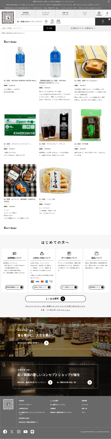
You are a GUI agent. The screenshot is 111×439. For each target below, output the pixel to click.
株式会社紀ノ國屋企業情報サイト (30, 343)
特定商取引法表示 (24, 418)
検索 (50, 28)
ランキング (45, 13)
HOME (3, 33)
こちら (67, 310)
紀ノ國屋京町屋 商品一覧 (66, 382)
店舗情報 (53, 408)
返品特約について (95, 287)
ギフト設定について (67, 287)
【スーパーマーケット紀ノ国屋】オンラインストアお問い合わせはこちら (55, 306)
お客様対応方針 (23, 408)
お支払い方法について (40, 287)
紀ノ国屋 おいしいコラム (57, 405)
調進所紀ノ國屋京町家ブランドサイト (32, 382)
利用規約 (21, 401)
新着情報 (26, 13)
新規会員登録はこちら (12, 287)
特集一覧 (65, 13)
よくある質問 (52, 299)
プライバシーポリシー (25, 405)
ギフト (85, 13)
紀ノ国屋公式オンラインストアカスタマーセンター (32, 413)
